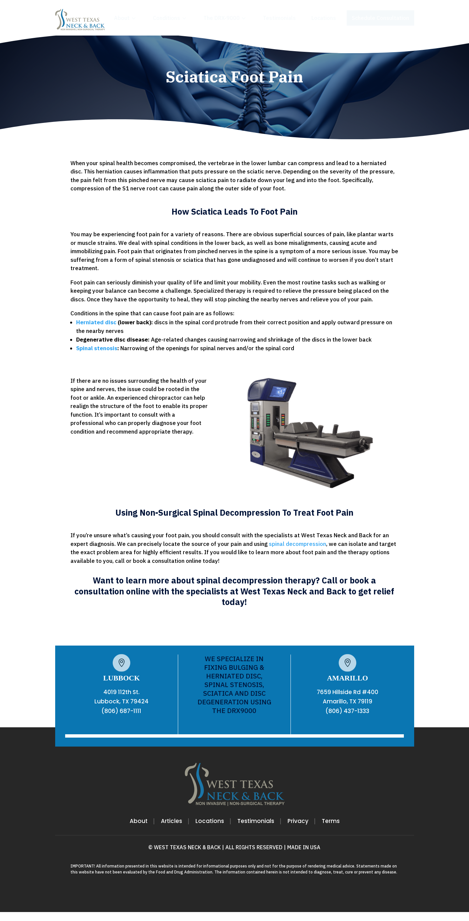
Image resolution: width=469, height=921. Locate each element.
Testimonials (255, 831)
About (139, 831)
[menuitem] (125, 18)
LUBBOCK (121, 687)
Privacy (298, 831)
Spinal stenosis (96, 357)
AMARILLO (347, 687)
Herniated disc (96, 331)
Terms (331, 831)
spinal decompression (297, 553)
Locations (209, 831)
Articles (171, 831)
